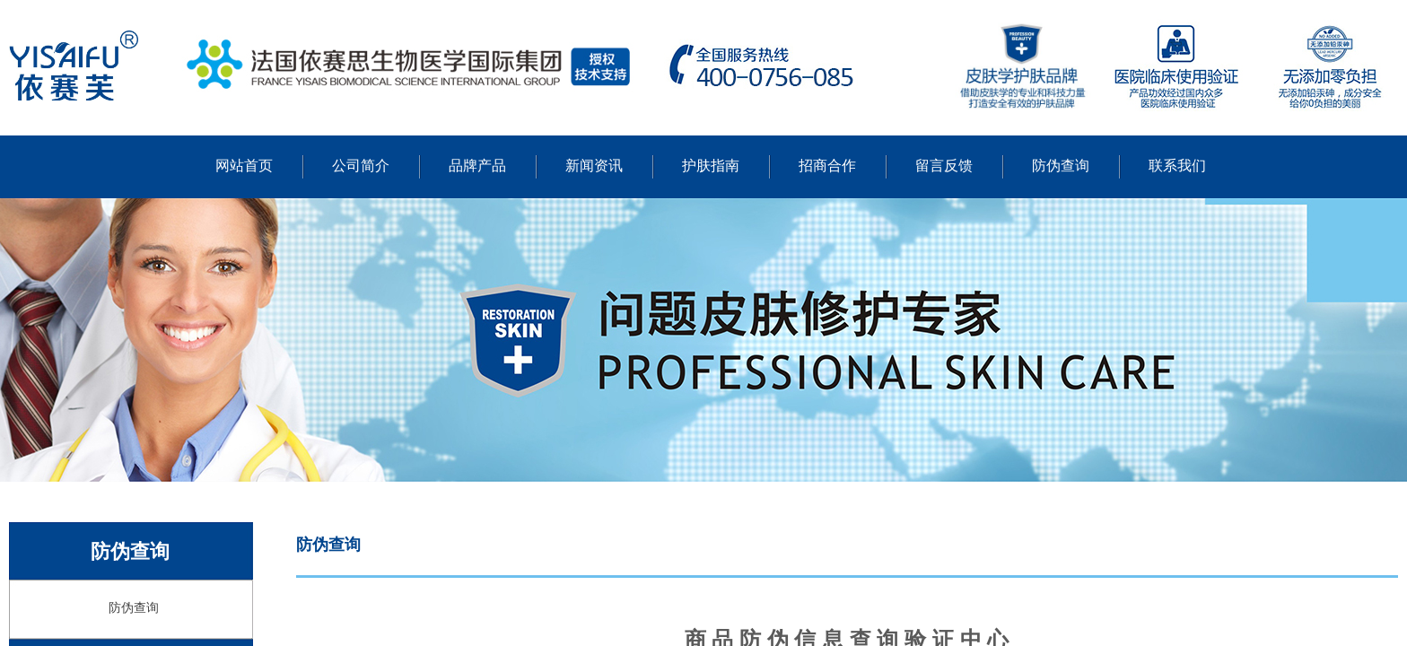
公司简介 (360, 165)
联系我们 (1177, 165)
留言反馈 (944, 165)
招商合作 (827, 165)
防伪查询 (1060, 165)
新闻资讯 (594, 165)
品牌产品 (477, 165)
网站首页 (244, 165)
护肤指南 (710, 165)
